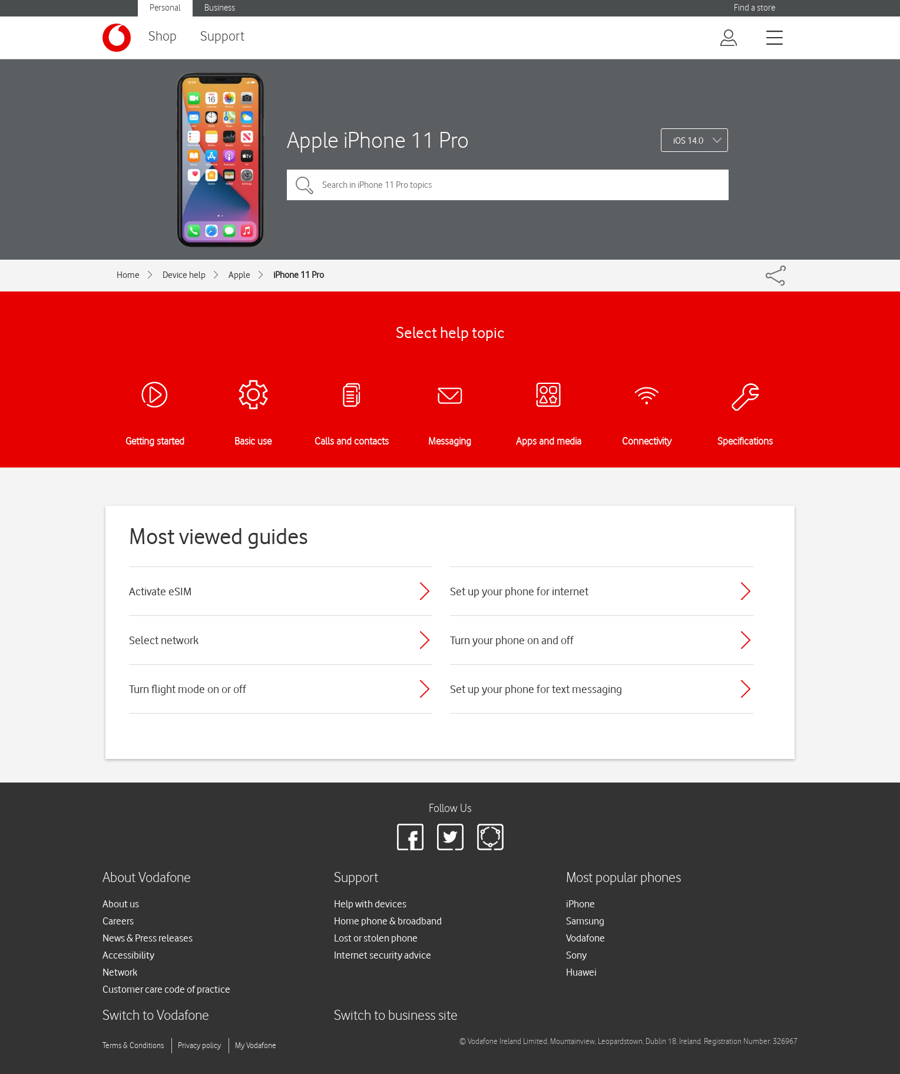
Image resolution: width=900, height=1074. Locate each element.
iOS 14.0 (688, 140)
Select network (163, 640)
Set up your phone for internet (519, 591)
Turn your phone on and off (512, 640)
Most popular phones (623, 878)
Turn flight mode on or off (187, 688)
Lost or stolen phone (376, 938)
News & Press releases (147, 938)
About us (120, 904)
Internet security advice (382, 955)
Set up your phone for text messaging (536, 688)
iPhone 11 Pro (298, 275)
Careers (118, 921)
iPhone (580, 904)
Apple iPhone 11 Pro (378, 140)
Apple (239, 275)
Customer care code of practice (166, 989)
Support (222, 36)
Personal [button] (165, 8)
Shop (162, 36)
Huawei (581, 972)
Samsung (585, 921)
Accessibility (128, 955)
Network (119, 972)
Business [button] (219, 8)
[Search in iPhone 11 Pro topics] (508, 185)
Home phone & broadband (388, 921)
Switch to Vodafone (155, 1016)
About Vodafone (146, 878)
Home (128, 275)
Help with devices (370, 904)
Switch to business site (396, 1016)
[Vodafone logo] (116, 38)
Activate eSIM (160, 591)
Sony (576, 955)
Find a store (754, 8)
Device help (184, 275)
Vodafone (585, 938)
